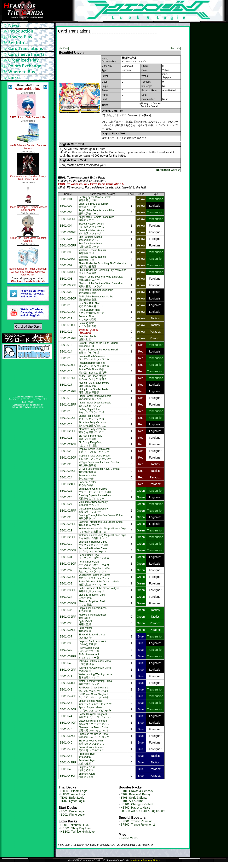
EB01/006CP (67, 258)
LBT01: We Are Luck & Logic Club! (142, 811)
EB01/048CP (67, 775)
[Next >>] (176, 48)
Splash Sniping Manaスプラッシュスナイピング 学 (95, 702)
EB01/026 (65, 497)
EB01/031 (65, 557)
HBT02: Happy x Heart (135, 807)
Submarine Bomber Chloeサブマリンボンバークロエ (93, 543)
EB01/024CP (67, 484)
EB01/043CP (67, 709)
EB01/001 (65, 199)
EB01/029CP (67, 537)
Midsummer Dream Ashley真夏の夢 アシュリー (93, 504)
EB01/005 (65, 238)
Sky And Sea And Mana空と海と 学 (92, 636)
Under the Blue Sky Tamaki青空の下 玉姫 (94, 205)
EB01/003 (65, 212)
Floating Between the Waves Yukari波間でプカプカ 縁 (98, 351)
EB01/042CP (67, 696)
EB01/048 (65, 769)
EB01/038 (65, 643)
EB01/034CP (67, 603)
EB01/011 (65, 318)
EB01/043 (65, 702)
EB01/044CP (67, 722)
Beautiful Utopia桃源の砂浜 (87, 338)
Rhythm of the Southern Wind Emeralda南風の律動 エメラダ (100, 278)
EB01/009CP (67, 298)
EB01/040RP (67, 669)
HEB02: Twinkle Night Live (78, 831)
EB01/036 (65, 623)
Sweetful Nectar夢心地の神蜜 (87, 477)
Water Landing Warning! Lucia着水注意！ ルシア (95, 676)
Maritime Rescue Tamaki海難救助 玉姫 (92, 252)
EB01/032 (65, 570)
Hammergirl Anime (27, 88)
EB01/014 (65, 351)
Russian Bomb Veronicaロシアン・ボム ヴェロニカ (94, 358)
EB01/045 (65, 729)
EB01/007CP (67, 272)
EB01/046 (65, 742)
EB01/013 (65, 344)
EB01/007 (65, 265)
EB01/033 (65, 583)
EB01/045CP (67, 736)
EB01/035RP (67, 616)
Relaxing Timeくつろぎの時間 (87, 318)
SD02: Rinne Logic (73, 814)
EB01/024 (65, 477)
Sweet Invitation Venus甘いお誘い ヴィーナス (91, 225)
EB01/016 (65, 371)
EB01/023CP (67, 470)
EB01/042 (65, 689)
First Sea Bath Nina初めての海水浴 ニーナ (91, 305)
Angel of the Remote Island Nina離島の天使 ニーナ (96, 212)
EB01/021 (65, 437)
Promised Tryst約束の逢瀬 (87, 755)
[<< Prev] (64, 48)
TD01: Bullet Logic (72, 797)
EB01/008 (65, 278)
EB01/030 (65, 543)
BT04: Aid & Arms (131, 801)
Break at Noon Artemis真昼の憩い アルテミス (91, 742)
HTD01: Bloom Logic (74, 791)
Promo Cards (128, 838)
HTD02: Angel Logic (73, 794)
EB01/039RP (67, 656)
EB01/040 (65, 663)
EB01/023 (65, 464)
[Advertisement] (106, 40)
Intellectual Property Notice (145, 860)
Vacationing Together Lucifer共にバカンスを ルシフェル (94, 570)
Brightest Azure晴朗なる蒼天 (87, 769)
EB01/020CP (67, 431)
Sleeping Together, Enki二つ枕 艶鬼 (92, 596)
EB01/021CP (67, 444)
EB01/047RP (67, 762)
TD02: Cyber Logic (72, 801)
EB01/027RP (67, 510)
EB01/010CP (67, 311)
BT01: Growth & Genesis (136, 791)
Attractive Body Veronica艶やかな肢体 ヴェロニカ (93, 424)
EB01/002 (65, 205)
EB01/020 (65, 424)
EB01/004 (65, 225)
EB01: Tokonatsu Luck (75, 825)
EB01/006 (65, 252)
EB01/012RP (67, 338)
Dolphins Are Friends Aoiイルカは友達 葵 (92, 643)
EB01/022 (65, 451)
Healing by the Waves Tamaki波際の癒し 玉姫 (95, 199)
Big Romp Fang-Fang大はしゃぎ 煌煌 (90, 437)
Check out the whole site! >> (28, 281)
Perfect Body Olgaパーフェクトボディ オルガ (94, 557)
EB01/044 (65, 716)
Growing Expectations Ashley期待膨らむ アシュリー (95, 497)
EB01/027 (65, 504)
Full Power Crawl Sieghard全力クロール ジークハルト (94, 689)
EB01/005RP (67, 245)
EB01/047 (65, 755)
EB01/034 (65, 596)
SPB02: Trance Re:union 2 (137, 824)
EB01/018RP (67, 404)
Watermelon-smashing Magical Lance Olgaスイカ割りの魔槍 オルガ (102, 530)
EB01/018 (65, 398)
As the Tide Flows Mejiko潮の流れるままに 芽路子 (93, 371)
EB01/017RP (67, 391)
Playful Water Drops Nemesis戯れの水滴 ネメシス (95, 398)
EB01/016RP (67, 378)
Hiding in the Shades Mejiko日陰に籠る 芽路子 (94, 384)
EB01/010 (65, 305)
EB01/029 (65, 530)
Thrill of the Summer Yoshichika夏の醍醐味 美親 (96, 292)
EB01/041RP (67, 683)
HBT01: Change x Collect (136, 804)
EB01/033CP (67, 590)
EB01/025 (65, 490)
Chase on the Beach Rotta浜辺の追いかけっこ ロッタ (94, 729)
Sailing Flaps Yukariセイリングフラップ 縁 (91, 411)
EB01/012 (65, 331)
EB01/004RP (67, 232)
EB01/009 (65, 291)
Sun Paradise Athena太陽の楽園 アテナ (90, 238)
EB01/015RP (67, 364)
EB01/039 (65, 649)
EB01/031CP (67, 563)
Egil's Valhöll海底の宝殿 (85, 623)
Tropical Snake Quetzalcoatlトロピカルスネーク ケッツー (95, 451)
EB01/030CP (67, 550)
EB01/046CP (67, 749)
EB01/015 (65, 358)
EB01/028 (65, 517)
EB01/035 (65, 610)
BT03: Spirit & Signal (133, 797)
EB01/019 (65, 411)
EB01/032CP (67, 576)
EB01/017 (65, 384)
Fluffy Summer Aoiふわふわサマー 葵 (89, 649)
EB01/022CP (67, 457)
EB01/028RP (67, 523)
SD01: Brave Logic (73, 811)
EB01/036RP (67, 629)
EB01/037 (65, 636)
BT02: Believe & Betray (135, 794)
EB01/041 (65, 676)
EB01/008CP (67, 285)
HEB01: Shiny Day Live (76, 828)
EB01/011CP (67, 325)
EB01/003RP (67, 219)
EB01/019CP (67, 417)
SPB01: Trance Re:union (136, 821)
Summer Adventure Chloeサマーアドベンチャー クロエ (95, 490)
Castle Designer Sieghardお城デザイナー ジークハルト (95, 716)
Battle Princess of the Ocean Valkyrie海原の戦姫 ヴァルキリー (99, 583)
